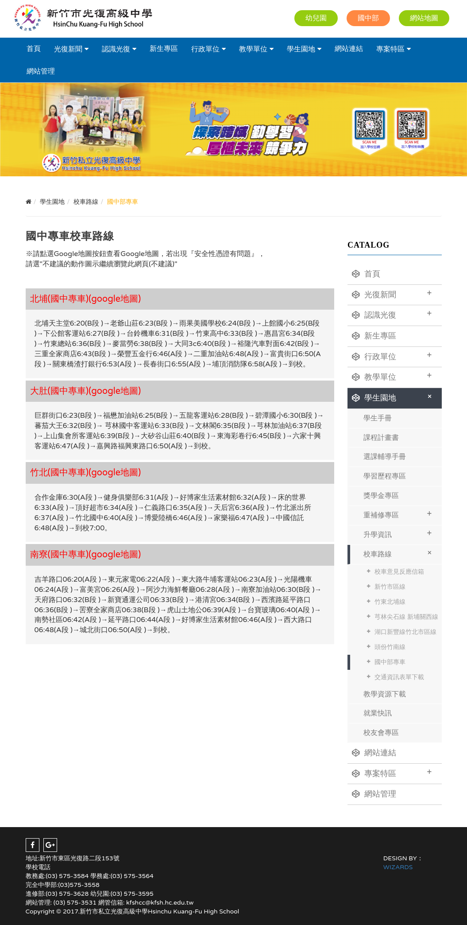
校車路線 (399, 552)
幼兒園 (316, 18)
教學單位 (253, 49)
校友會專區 (381, 732)
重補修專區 (397, 514)
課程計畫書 (381, 437)
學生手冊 (377, 418)
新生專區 (164, 48)
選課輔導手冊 (384, 456)
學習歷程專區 (384, 476)
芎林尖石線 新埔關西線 (406, 617)
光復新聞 (68, 49)
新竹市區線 (389, 587)
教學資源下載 (384, 694)
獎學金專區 (381, 495)
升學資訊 (397, 533)
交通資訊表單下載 (399, 677)
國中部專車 (389, 662)
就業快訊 (377, 713)
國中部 (368, 18)
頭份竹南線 (389, 647)
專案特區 (390, 49)
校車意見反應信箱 (399, 571)
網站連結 (349, 48)
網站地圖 (424, 18)
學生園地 (301, 49)
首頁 (34, 48)
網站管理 (41, 71)
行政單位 (205, 49)
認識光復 (116, 49)
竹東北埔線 (389, 602)
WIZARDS (398, 867)
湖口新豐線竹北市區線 (405, 632)
